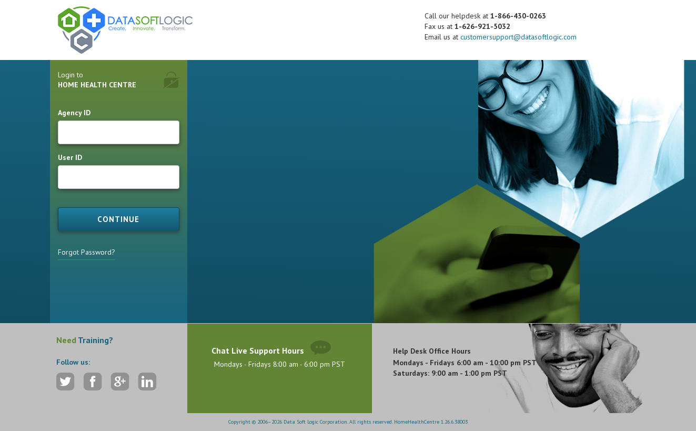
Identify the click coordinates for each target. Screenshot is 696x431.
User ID (70, 157)
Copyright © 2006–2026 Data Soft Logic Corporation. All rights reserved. (311, 421)
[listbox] (322, 173)
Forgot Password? (86, 252)
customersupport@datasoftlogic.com (518, 37)
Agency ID (74, 112)
